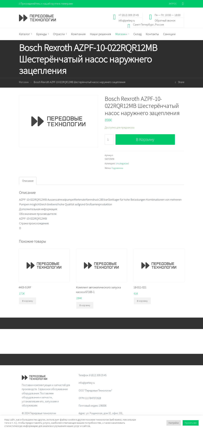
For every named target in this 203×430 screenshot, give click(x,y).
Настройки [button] (174, 422)
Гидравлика (117, 168)
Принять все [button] (190, 422)
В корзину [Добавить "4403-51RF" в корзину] (27, 300)
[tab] (28, 181)
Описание (27, 180)
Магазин (24, 82)
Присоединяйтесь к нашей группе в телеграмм (46, 3)
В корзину (145, 139)
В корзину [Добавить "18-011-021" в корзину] (142, 300)
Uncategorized (122, 163)
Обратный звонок (165, 20)
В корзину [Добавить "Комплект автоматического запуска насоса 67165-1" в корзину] (84, 305)
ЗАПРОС (173, 3)
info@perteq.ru (127, 20)
